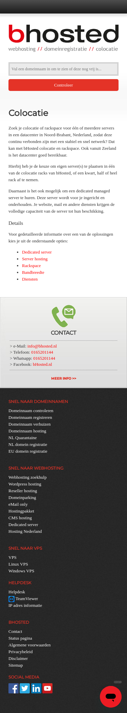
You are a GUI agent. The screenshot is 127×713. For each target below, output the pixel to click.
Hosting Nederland (25, 531)
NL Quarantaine (22, 437)
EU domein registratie (27, 451)
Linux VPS (18, 564)
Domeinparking (22, 497)
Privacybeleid (20, 651)
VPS (12, 557)
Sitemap (15, 665)
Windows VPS (21, 570)
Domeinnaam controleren (30, 410)
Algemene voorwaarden (29, 644)
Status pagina (20, 638)
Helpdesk (16, 591)
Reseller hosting (22, 490)
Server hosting (34, 258)
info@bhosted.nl (42, 346)
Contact (15, 631)
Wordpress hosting (24, 483)
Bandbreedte (33, 272)
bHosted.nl (42, 364)
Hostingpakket (21, 511)
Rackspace (31, 265)
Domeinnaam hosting (27, 430)
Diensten (30, 279)
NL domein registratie (27, 444)
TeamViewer (23, 598)
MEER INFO (61, 378)
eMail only (18, 504)
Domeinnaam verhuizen (29, 424)
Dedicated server (37, 252)
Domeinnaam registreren (30, 417)
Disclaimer (18, 658)
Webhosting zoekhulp (27, 477)
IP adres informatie (25, 605)
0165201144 (42, 352)
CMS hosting (20, 517)
